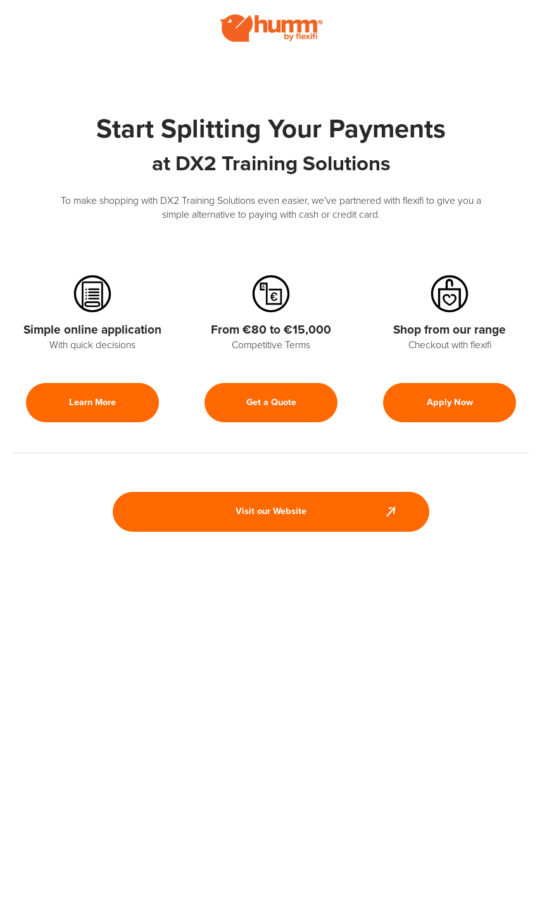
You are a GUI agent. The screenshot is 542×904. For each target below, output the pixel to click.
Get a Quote (271, 402)
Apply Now (450, 402)
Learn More (92, 402)
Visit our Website (271, 511)
